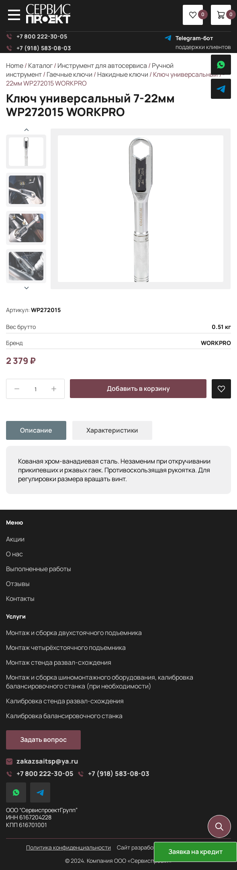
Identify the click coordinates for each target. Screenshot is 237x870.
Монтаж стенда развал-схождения (58, 662)
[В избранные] (221, 388)
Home (14, 65)
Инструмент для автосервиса (102, 65)
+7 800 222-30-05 (36, 36)
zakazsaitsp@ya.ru (42, 761)
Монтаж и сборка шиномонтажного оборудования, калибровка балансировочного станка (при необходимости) (99, 681)
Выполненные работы (38, 568)
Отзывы (18, 583)
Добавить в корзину (138, 388)
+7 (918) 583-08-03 (38, 48)
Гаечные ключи (69, 74)
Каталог (40, 65)
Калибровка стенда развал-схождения (65, 700)
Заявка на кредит (195, 851)
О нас (14, 553)
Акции (15, 539)
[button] (26, 288)
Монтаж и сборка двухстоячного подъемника (74, 632)
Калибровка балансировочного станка (64, 715)
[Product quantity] (35, 389)
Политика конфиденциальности (68, 847)
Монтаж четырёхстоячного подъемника (66, 647)
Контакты (20, 598)
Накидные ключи (122, 74)
